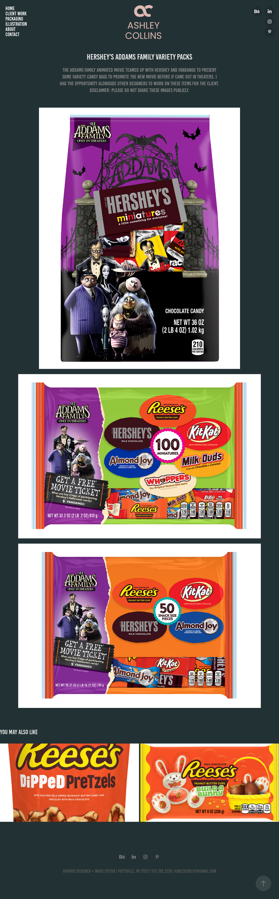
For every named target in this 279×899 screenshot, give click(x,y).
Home (10, 8)
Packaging (14, 19)
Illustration (16, 24)
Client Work (15, 13)
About (10, 29)
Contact (12, 34)
